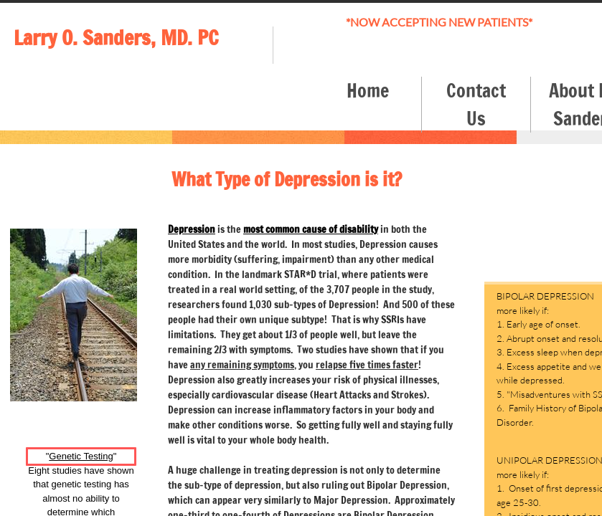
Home (368, 90)
